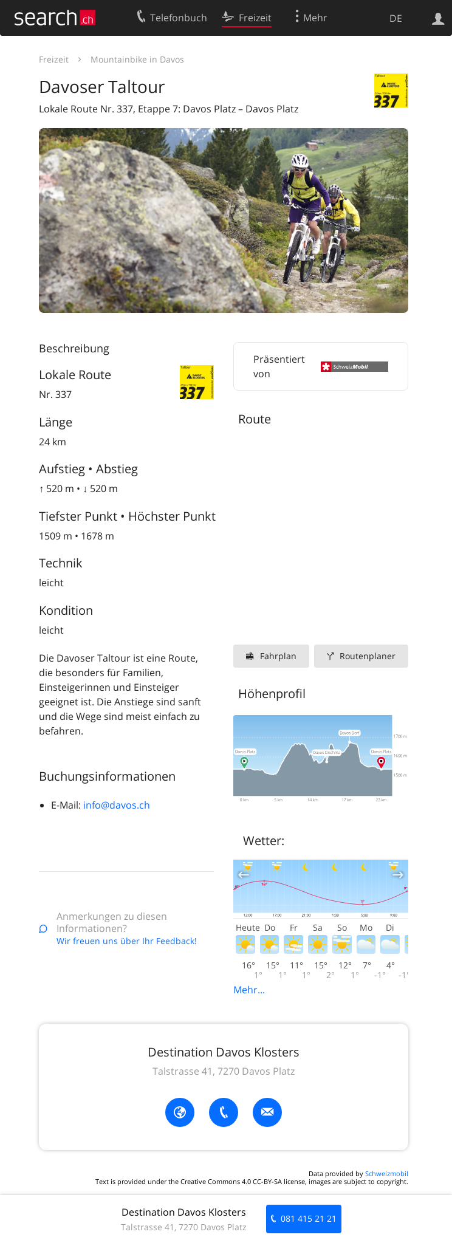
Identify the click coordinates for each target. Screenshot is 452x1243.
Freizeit (54, 59)
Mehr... (249, 989)
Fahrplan (278, 656)
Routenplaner (368, 656)
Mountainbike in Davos (137, 59)
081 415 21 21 (309, 1218)
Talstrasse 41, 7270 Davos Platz (223, 1071)
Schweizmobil (386, 1173)
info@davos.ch (116, 805)
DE (395, 18)
